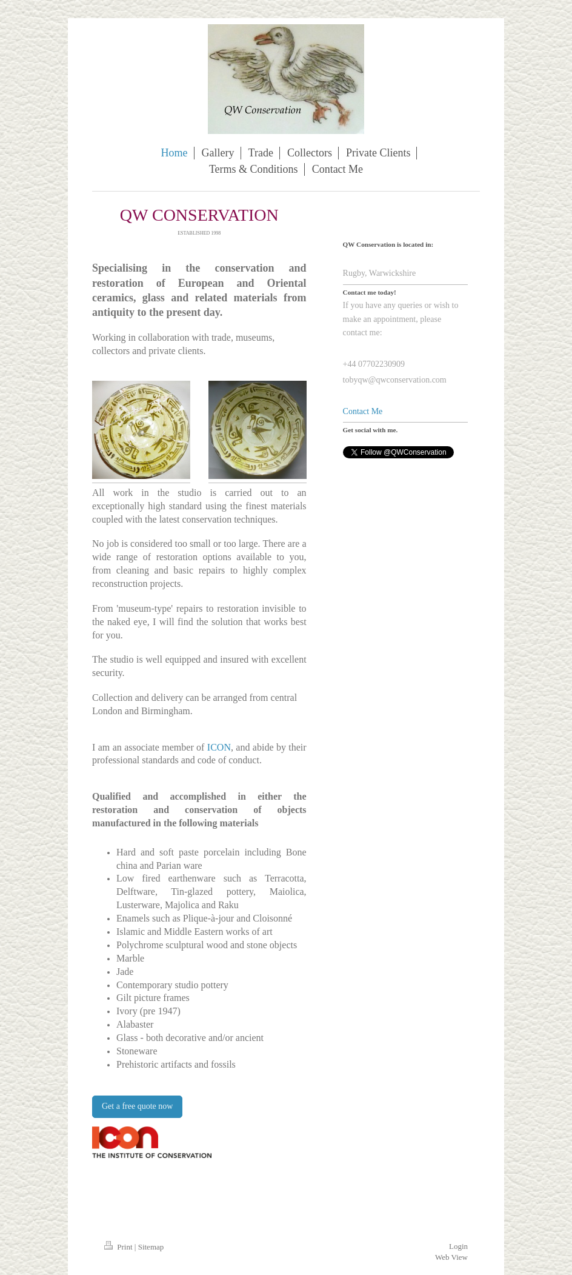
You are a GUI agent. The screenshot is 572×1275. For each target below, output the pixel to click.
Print (119, 1246)
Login (458, 1246)
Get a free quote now (137, 1106)
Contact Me (363, 411)
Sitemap (151, 1246)
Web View (451, 1257)
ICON (219, 747)
